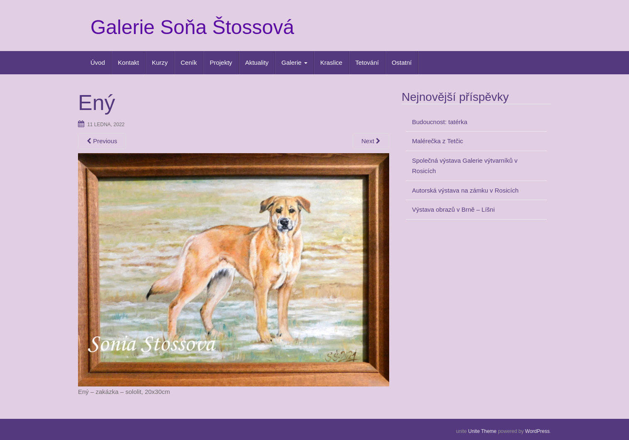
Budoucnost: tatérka (439, 121)
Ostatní (402, 62)
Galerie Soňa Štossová (192, 27)
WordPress (537, 431)
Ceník (188, 62)
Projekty (221, 62)
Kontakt (128, 62)
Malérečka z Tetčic (437, 140)
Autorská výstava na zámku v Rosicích (465, 190)
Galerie (294, 62)
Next (370, 140)
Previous (102, 140)
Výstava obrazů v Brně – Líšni (453, 209)
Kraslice (331, 62)
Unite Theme (482, 431)
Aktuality (257, 62)
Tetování (367, 62)
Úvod (97, 62)
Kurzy (160, 62)
